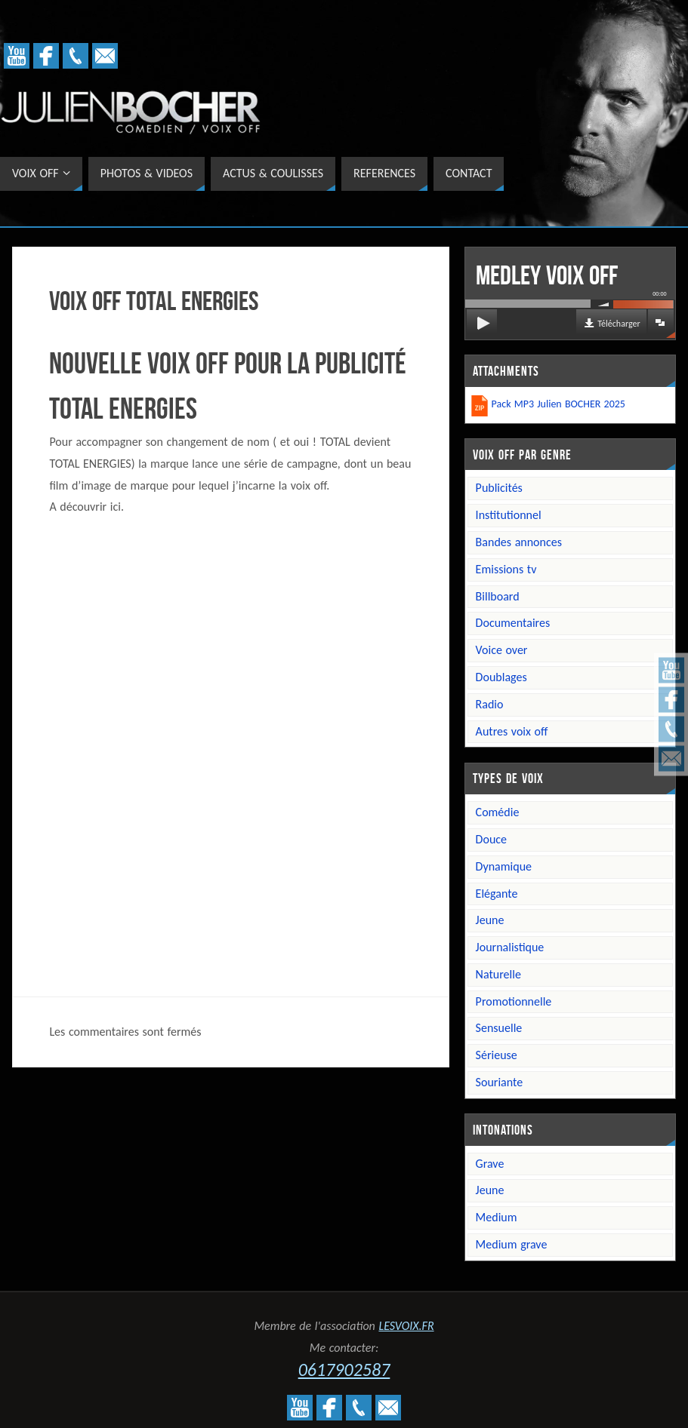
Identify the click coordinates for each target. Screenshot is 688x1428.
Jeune (490, 920)
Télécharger (618, 323)
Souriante (499, 1082)
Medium (496, 1217)
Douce (491, 839)
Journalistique (510, 947)
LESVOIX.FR (405, 1326)
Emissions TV (506, 569)
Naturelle (498, 974)
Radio (490, 704)
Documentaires (513, 623)
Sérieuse (496, 1055)
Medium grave (512, 1244)
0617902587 (344, 1369)
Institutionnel (508, 515)
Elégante (497, 893)
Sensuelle (499, 1028)
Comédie (498, 812)
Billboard (498, 596)
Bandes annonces (519, 542)
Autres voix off (512, 731)
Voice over (502, 650)
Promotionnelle (514, 1001)
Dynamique (504, 866)
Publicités (499, 488)
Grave (490, 1163)
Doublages (501, 677)
